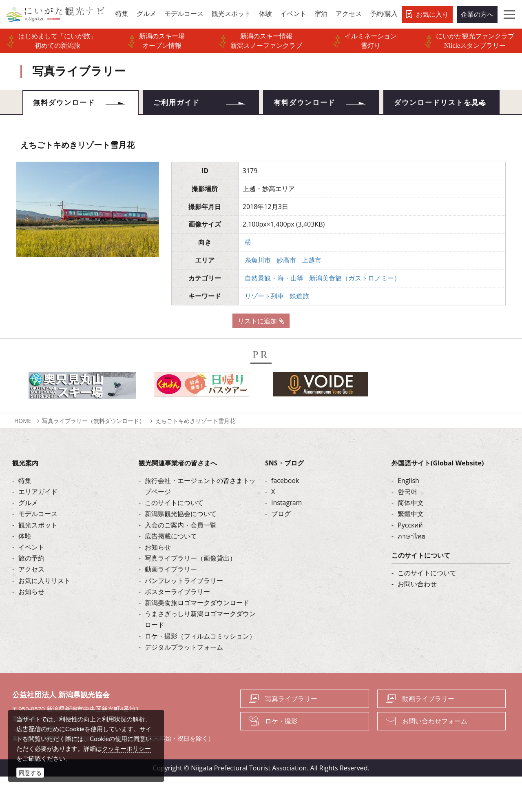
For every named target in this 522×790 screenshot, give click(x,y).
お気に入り (432, 14)
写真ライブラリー (291, 711)
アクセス (31, 582)
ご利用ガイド (180, 104)
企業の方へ (477, 14)
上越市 (311, 273)
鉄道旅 (299, 309)
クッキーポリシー (126, 748)
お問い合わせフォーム (434, 734)
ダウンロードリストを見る (441, 109)
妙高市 (286, 273)
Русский (410, 538)
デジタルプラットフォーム (184, 660)
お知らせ (31, 604)
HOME (22, 434)
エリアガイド (38, 504)
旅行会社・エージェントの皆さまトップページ (200, 499)
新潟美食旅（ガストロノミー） (354, 291)
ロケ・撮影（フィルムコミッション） (200, 649)
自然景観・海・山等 (274, 291)
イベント (31, 560)
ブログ (281, 527)
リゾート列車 (264, 309)
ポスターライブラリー (177, 604)
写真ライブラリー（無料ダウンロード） (93, 434)
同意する (30, 773)
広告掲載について (171, 549)
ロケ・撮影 (281, 734)
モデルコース (38, 527)
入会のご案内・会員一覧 (181, 538)
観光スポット (38, 538)
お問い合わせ (417, 597)
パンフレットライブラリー (184, 593)
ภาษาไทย (411, 549)
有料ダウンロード (308, 104)
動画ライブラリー (171, 582)
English (408, 493)
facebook (285, 493)
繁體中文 (411, 527)
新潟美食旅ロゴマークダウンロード (197, 615)
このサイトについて (174, 516)
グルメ (28, 516)
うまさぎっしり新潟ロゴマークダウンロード (200, 633)
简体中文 (411, 516)
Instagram (286, 516)
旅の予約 (31, 571)
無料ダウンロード (68, 104)
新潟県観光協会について (181, 527)
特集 (24, 493)
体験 (24, 549)
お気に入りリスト (44, 593)
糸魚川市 (258, 273)
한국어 (407, 504)
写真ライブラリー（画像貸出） (190, 571)
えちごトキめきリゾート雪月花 (195, 434)
